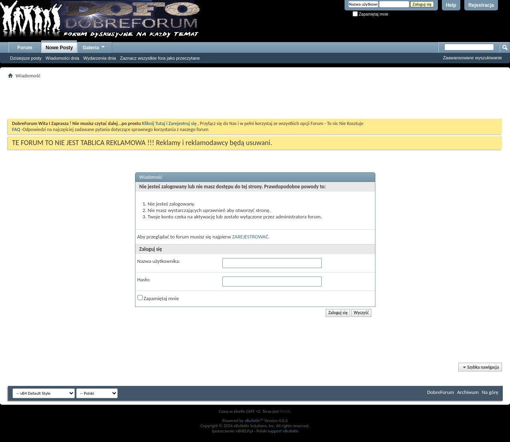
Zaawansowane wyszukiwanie (472, 57)
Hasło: (144, 280)
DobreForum (440, 392)
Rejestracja (481, 5)
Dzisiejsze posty (26, 58)
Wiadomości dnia (62, 58)
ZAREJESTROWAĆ (250, 237)
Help (451, 5)
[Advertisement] (255, 99)
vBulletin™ (253, 420)
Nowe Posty (59, 47)
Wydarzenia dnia (99, 58)
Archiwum (468, 392)
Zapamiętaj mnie (371, 14)
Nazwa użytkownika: (158, 261)
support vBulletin (283, 431)
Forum (24, 47)
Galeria (94, 46)
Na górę (490, 392)
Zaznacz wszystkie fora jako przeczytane (160, 58)
